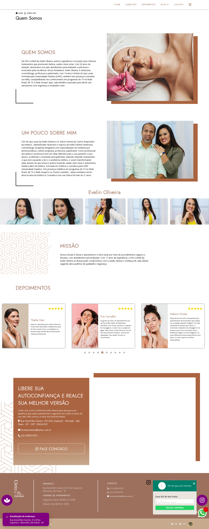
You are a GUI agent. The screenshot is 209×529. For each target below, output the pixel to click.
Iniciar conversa (175, 507)
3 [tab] (93, 352)
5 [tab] (102, 352)
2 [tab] (89, 352)
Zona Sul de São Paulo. (166, 496)
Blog (163, 4)
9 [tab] (119, 352)
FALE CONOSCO (51, 449)
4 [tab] (98, 352)
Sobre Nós (131, 4)
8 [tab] (115, 352)
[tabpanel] (33, 326)
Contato (178, 4)
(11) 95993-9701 (27, 435)
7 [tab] (111, 352)
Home (117, 4)
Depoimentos (149, 4)
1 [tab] (84, 352)
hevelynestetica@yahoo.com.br (120, 496)
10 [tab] (124, 352)
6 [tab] (106, 352)
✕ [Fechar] (7, 517)
